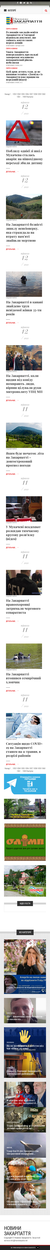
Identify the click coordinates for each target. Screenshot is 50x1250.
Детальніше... (12, 172)
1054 (19, 94)
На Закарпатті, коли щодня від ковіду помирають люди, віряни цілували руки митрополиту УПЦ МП (24, 383)
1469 (24, 97)
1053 (14, 94)
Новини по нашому (13, 1122)
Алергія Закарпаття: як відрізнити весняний (25, 987)
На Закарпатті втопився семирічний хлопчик (23, 678)
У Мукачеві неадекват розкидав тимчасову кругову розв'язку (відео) (23, 533)
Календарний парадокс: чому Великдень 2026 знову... (24, 1177)
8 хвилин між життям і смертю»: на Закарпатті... (22, 1102)
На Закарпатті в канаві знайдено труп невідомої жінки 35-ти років (24, 308)
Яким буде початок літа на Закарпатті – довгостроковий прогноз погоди (25, 459)
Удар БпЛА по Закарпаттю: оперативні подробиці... (23, 1152)
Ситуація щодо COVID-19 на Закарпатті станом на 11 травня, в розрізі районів (24, 749)
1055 (23, 94)
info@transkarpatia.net (18, 1240)
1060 (43, 94)
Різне (8, 1198)
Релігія (9, 1173)
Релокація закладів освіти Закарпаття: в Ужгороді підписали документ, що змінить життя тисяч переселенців (22, 37)
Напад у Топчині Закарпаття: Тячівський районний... (24, 1072)
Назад (7, 94)
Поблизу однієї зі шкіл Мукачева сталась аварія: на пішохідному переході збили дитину (24, 157)
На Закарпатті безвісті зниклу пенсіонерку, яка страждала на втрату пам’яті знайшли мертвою (24, 232)
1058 (35, 94)
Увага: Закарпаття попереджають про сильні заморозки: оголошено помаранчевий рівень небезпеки (22, 57)
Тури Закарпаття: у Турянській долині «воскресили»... (26, 1127)
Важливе (9, 1147)
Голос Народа (11, 1013)
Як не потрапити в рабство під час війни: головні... (25, 1047)
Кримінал (10, 1068)
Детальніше (38, 991)
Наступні (30, 97)
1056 (27, 94)
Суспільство (11, 984)
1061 (19, 97)
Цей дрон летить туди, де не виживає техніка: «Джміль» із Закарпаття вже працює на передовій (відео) (24, 75)
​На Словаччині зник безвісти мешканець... (24, 1018)
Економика (10, 1042)
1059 (39, 94)
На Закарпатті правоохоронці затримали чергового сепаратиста (23, 606)
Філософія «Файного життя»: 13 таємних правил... (26, 1203)
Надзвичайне (11, 1097)
